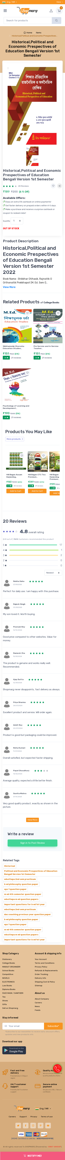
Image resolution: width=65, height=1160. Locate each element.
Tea (3, 987)
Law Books (7, 976)
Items (38, 32)
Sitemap (38, 976)
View (58, 2)
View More (32, 810)
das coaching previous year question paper (27, 905)
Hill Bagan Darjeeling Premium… (54, 477)
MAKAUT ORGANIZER (11, 957)
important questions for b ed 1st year (24, 894)
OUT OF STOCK (11, 228)
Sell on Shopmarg (10, 998)
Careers (38, 993)
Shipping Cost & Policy (45, 972)
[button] (14, 1041)
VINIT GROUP (54, 1137)
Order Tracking (41, 964)
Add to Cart (15, 491)
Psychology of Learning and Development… (16, 407)
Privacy (33, 1107)
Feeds (37, 1000)
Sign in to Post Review (32, 833)
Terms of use (47, 1107)
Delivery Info (40, 968)
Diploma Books (8, 980)
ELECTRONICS (8, 972)
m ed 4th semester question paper (22, 884)
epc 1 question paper (15, 879)
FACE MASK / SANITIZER (12, 983)
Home (28, 32)
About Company (42, 989)
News (37, 997)
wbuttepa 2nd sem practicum (20, 869)
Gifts (4, 995)
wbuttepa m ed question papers (21, 889)
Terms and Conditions (44, 953)
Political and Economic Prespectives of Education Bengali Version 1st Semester (30, 862)
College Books (8, 953)
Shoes (5, 991)
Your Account (41, 949)
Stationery (7, 949)
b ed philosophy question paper (21, 874)
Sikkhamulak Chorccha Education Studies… (13, 347)
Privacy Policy (41, 957)
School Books (8, 961)
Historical (9, 856)
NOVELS (5, 968)
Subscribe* (53, 1016)
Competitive (7, 964)
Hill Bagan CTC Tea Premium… (36, 476)
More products (15, 439)
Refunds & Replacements (46, 961)
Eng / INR (8, 2)
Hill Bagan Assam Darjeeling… (14, 476)
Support (23, 1107)
